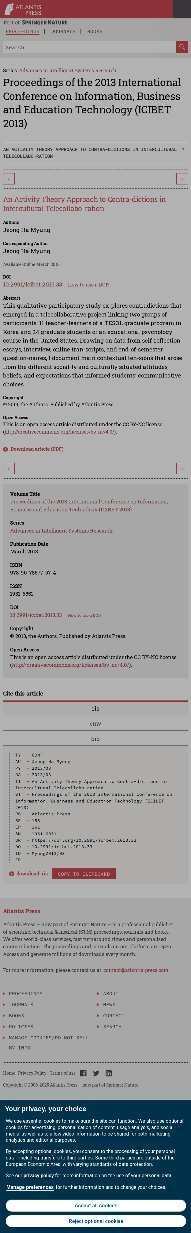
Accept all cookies (96, 1205)
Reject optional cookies (96, 1221)
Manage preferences (30, 1187)
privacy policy (39, 1175)
